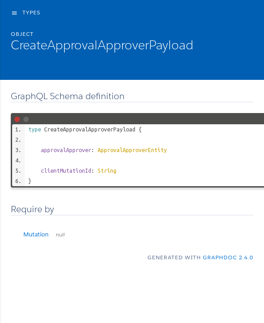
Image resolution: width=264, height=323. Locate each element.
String (107, 170)
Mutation (44, 234)
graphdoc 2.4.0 (228, 257)
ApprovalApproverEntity (132, 150)
